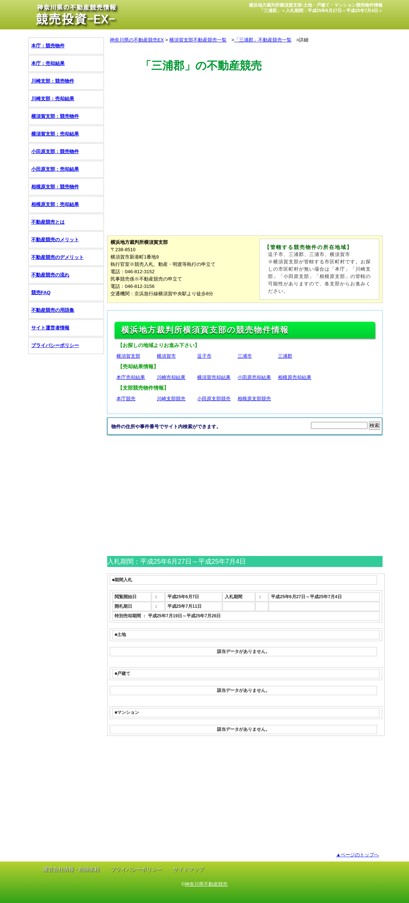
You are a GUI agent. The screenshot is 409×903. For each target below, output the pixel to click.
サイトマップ (188, 869)
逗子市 (204, 356)
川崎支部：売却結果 (52, 98)
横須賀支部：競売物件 (55, 116)
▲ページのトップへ (357, 854)
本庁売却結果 (130, 377)
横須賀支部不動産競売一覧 (198, 40)
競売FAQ (41, 292)
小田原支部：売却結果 (55, 169)
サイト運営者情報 (50, 328)
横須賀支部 (128, 356)
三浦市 (245, 356)
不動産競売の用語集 (52, 310)
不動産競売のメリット (55, 239)
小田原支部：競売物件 (55, 151)
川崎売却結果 (171, 377)
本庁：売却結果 (48, 63)
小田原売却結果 (254, 377)
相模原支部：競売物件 (55, 186)
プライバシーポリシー (55, 345)
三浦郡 (285, 356)
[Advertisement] (240, 107)
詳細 (303, 40)
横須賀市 (166, 356)
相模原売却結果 (294, 377)
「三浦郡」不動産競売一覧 (263, 40)
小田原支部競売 (214, 398)
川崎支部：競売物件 (52, 81)
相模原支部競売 (254, 398)
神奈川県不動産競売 (206, 884)
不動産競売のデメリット (57, 257)
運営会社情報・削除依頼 (71, 869)
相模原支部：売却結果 (55, 204)
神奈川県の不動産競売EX (137, 40)
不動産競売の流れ (50, 275)
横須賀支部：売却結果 (55, 134)
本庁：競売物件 (48, 45)
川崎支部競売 (171, 398)
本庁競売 (125, 398)
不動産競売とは (48, 222)
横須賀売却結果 (214, 377)
